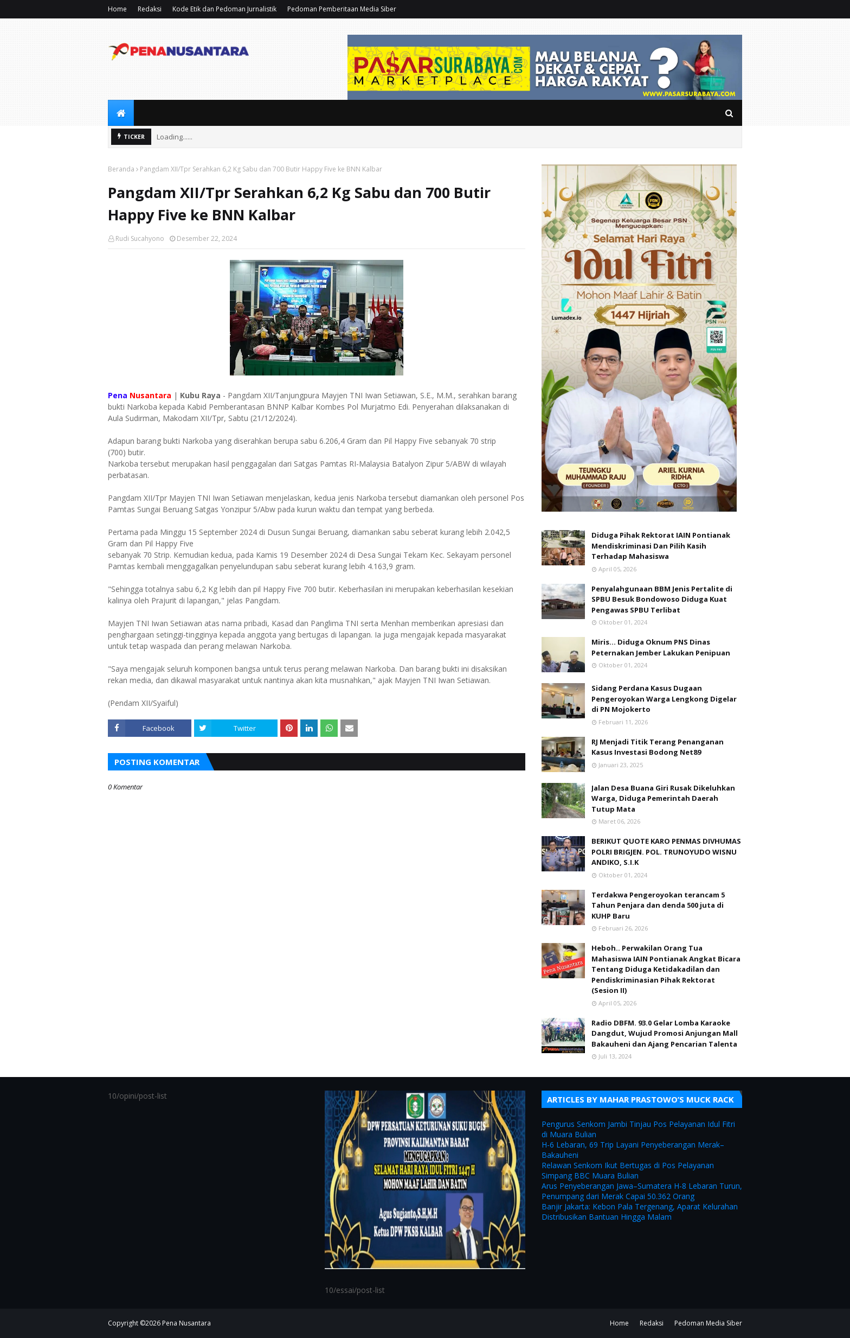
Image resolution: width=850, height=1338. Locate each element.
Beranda (121, 169)
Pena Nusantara (186, 1323)
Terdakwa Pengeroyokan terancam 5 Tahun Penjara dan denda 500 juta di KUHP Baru (658, 905)
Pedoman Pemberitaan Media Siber (341, 9)
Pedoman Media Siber (708, 1323)
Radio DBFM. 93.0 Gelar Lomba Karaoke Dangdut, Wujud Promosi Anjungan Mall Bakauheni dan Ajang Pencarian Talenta (664, 1033)
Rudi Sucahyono (139, 238)
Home (117, 9)
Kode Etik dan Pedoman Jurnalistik (224, 9)
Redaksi (150, 9)
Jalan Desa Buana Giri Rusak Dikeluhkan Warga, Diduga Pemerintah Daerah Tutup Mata (663, 798)
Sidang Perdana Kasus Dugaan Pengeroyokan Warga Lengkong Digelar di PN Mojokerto (664, 698)
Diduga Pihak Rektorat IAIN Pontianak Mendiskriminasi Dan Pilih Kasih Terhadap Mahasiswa (660, 545)
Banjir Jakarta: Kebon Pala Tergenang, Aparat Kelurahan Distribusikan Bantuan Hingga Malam (640, 1211)
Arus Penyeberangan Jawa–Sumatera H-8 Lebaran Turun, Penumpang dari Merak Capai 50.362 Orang (642, 1191)
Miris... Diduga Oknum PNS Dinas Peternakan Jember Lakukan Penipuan (660, 647)
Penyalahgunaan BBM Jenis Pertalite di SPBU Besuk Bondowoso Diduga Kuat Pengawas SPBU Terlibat (661, 599)
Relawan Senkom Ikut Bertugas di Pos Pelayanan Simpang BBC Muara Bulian (628, 1170)
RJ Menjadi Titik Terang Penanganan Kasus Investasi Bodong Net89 (657, 747)
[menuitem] (121, 113)
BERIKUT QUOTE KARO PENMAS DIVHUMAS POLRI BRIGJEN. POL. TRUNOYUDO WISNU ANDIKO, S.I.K (666, 851)
